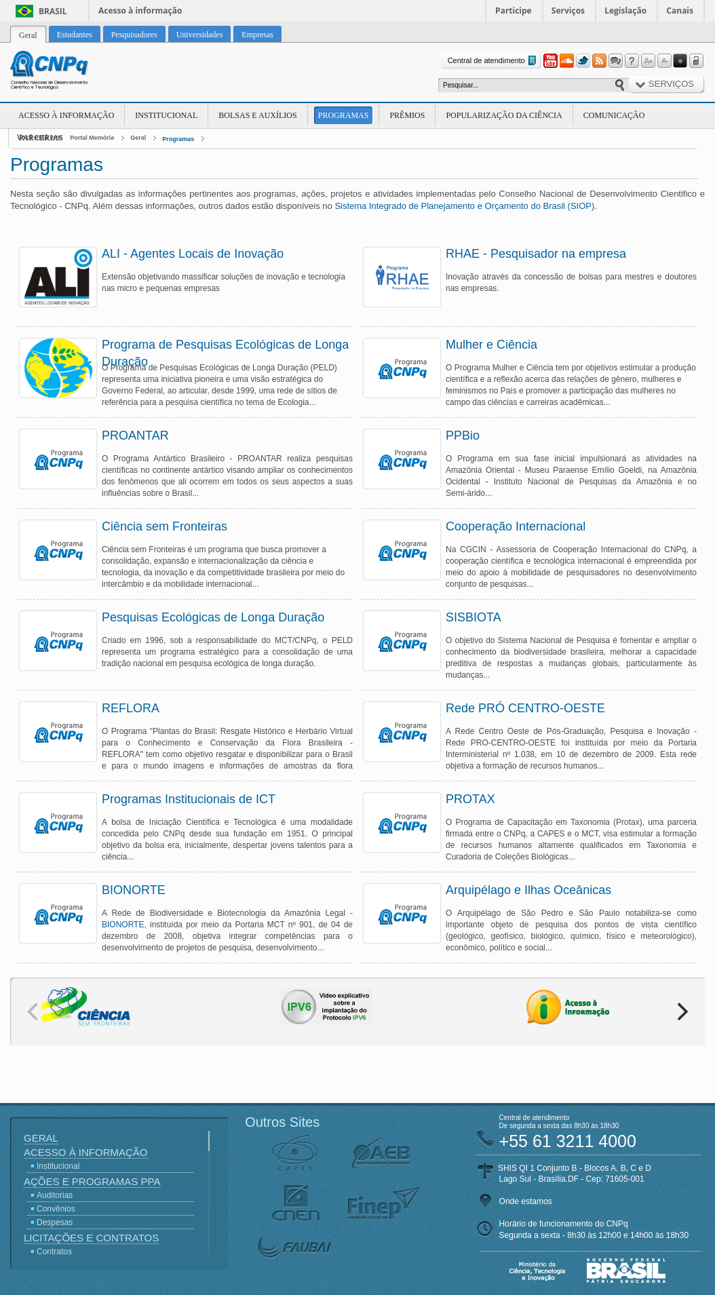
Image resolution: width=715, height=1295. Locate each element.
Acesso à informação (140, 10)
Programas (343, 115)
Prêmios (407, 115)
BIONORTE (123, 924)
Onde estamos (525, 1201)
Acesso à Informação (66, 115)
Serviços (568, 10)
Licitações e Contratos (91, 1237)
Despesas (55, 1222)
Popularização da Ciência (504, 115)
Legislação (625, 10)
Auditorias (55, 1195)
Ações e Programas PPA (92, 1181)
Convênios (56, 1209)
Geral (138, 137)
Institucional (166, 115)
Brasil (53, 11)
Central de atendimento (493, 61)
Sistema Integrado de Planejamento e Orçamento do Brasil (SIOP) (464, 206)
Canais (679, 10)
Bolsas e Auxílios (257, 115)
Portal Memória (92, 137)
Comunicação (614, 115)
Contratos (54, 1251)
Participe (513, 10)
